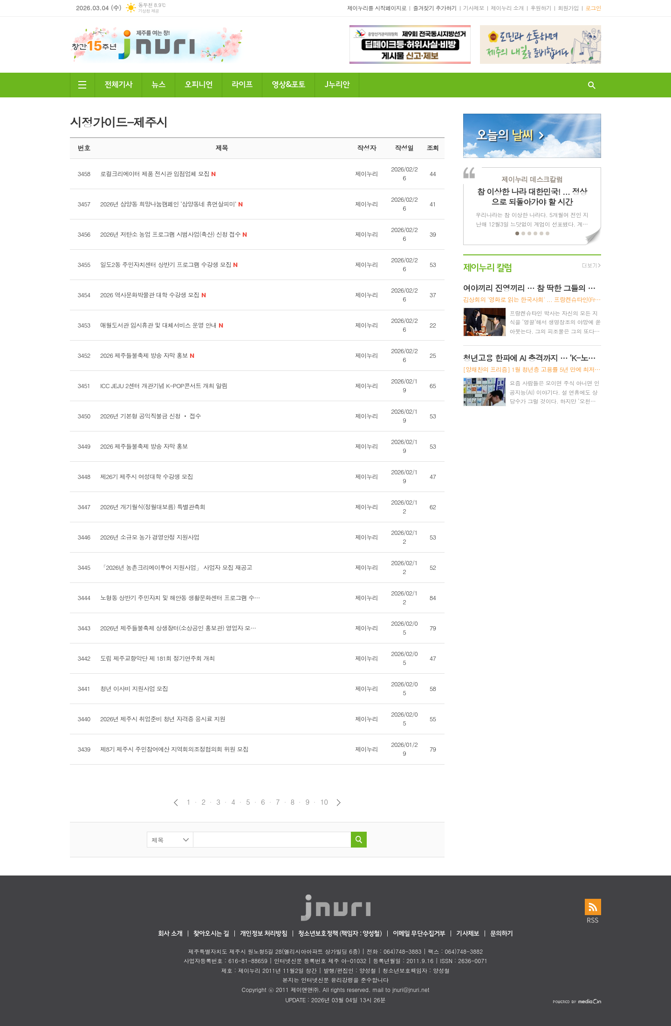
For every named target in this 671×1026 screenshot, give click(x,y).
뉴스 (158, 83)
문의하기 (501, 933)
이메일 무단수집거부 (419, 933)
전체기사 (118, 83)
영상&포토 (288, 83)
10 (324, 802)
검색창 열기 (591, 85)
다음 (338, 802)
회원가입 (568, 8)
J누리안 (336, 83)
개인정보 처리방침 (263, 933)
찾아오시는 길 (211, 933)
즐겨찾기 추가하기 (435, 8)
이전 (176, 802)
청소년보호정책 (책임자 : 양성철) (340, 933)
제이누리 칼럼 (487, 267)
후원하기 (540, 8)
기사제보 (473, 8)
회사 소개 (170, 933)
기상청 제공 (148, 11)
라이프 (242, 83)
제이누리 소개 (507, 8)
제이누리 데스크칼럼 (531, 179)
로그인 (593, 8)
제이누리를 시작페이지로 (376, 8)
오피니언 (198, 83)
